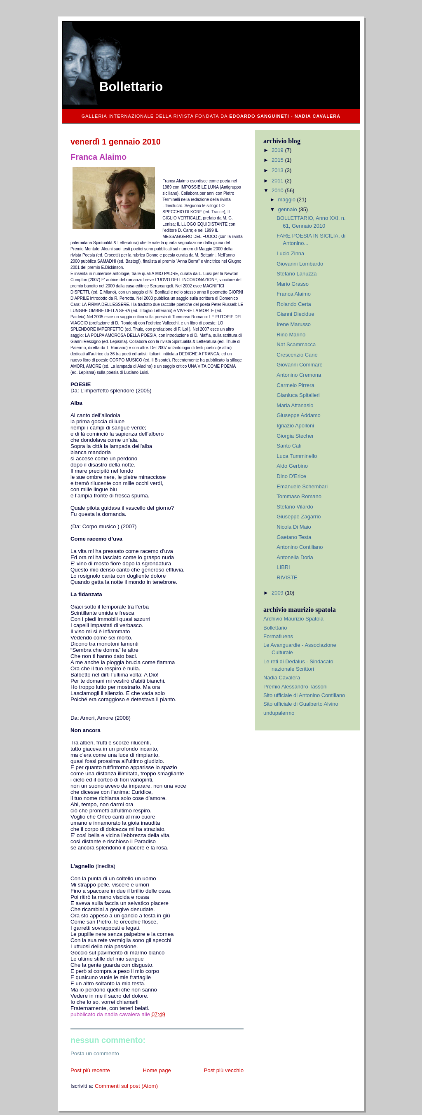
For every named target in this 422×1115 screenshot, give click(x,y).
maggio (287, 199)
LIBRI (283, 567)
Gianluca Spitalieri (298, 395)
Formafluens (278, 636)
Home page (157, 1070)
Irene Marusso (294, 324)
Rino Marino (291, 334)
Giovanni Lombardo (300, 264)
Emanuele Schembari (302, 486)
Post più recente (90, 1070)
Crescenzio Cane (297, 355)
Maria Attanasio (295, 405)
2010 (278, 190)
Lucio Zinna (290, 253)
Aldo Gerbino (292, 466)
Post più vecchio (224, 1070)
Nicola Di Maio (294, 527)
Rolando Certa (294, 304)
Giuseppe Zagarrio (299, 516)
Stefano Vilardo (295, 507)
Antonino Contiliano (300, 547)
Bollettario (131, 86)
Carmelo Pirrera (295, 385)
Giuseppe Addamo (298, 415)
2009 (278, 593)
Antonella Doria (295, 557)
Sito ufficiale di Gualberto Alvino (300, 704)
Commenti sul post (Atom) (126, 1086)
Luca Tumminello (297, 456)
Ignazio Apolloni (295, 425)
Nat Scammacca (296, 344)
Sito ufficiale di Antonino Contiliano (304, 695)
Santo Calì (289, 446)
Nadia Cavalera (281, 677)
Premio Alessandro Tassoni (295, 686)
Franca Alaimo (294, 294)
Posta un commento (94, 1053)
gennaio (288, 209)
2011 (278, 180)
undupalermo (279, 713)
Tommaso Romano (299, 496)
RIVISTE (287, 577)
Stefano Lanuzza (296, 274)
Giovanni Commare (299, 365)
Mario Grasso (293, 284)
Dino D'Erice (291, 476)
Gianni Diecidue (295, 314)
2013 (278, 170)
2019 (278, 150)
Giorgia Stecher (295, 436)
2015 (278, 160)
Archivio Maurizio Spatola (293, 619)
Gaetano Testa (294, 537)
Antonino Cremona (299, 375)
